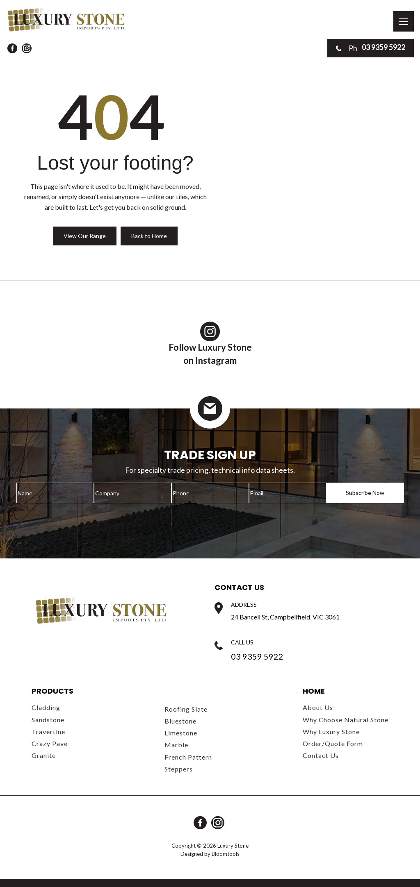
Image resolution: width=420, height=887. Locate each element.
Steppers (178, 769)
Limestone (180, 733)
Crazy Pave (50, 743)
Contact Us (321, 755)
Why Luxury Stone (331, 731)
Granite (44, 755)
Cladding (46, 707)
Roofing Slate (186, 709)
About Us (318, 707)
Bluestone (180, 721)
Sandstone (48, 720)
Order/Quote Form (333, 743)
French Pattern (188, 757)
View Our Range (85, 235)
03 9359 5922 (370, 48)
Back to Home (149, 235)
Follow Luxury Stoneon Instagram (210, 344)
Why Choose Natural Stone (345, 720)
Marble (176, 745)
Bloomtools (226, 854)
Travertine (48, 731)
